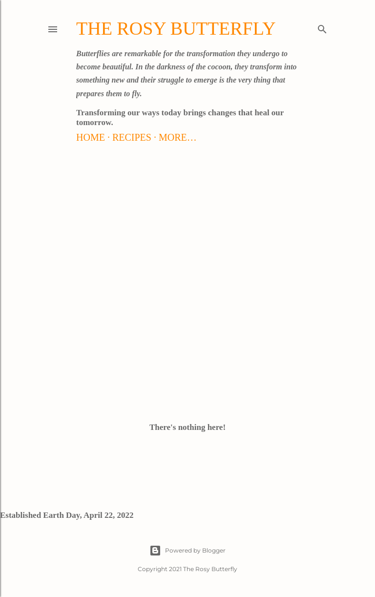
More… (178, 137)
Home (90, 137)
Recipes (131, 137)
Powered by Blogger (187, 550)
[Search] (322, 27)
